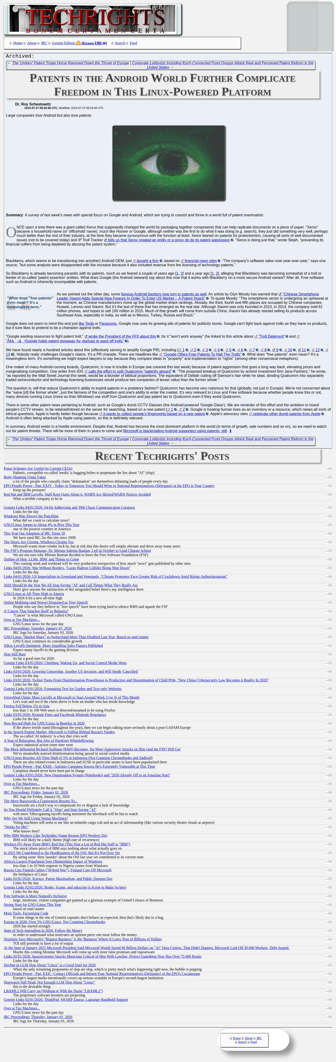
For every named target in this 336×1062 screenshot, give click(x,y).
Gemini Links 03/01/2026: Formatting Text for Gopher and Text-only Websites (63, 690)
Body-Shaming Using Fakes (25, 478)
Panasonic (108, 325)
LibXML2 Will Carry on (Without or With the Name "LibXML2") (53, 992)
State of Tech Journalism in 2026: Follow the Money (43, 932)
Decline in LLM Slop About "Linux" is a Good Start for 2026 (50, 966)
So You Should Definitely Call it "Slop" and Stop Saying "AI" (50, 811)
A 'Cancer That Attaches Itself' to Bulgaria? (36, 612)
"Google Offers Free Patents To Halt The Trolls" (202, 356)
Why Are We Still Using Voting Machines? (36, 819)
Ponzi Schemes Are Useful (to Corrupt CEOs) (38, 470)
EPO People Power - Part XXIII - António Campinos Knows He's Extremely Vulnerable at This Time (79, 768)
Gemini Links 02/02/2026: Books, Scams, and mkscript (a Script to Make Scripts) (65, 888)
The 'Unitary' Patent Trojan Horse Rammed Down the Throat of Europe (70, 64)
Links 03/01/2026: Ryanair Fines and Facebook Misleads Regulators (55, 716)
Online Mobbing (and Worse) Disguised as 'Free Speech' (46, 604)
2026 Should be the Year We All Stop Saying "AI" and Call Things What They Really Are (71, 586)
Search (120, 43)
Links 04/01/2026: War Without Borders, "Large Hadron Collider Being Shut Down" (67, 569)
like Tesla (86, 325)
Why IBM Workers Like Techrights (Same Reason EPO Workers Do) (55, 837)
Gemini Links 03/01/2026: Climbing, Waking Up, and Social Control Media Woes (65, 664)
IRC (44, 43)
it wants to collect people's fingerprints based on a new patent (154, 415)
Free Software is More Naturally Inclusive (35, 897)
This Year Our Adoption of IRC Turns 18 (34, 534)
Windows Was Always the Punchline (31, 517)
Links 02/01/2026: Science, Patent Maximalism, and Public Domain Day (58, 880)
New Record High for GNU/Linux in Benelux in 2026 (44, 724)
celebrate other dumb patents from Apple (286, 415)
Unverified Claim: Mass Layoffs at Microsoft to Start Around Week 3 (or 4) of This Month (71, 699)
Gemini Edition (63, 43)
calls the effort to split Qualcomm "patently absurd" (130, 373)
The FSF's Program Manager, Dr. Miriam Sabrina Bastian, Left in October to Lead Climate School (77, 552)
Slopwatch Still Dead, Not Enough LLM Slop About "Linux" (49, 983)
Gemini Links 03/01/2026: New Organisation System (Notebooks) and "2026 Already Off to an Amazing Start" (87, 776)
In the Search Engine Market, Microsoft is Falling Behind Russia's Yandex (59, 733)
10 (290, 351)
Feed (133, 43)
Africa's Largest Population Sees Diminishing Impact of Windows (53, 863)
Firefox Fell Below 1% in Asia (26, 707)
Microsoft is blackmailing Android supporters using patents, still (175, 432)
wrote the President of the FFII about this (122, 338)
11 (304, 351)
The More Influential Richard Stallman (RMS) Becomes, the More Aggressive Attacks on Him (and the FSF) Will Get (92, 750)
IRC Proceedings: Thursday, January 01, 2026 (38, 1018)
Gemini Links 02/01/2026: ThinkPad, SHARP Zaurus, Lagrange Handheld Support (66, 1001)
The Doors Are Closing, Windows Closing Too (39, 543)
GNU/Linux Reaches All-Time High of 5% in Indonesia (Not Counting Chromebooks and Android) (78, 759)
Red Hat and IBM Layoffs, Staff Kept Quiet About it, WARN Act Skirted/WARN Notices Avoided (77, 496)
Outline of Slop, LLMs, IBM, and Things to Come (41, 560)
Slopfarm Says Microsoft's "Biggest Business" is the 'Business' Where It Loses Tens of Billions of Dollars (83, 940)
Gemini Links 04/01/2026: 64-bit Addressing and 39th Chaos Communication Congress (69, 509)
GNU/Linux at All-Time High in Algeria (34, 595)
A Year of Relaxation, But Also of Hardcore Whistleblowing (49, 742)
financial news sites (201, 262)
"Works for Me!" (16, 828)
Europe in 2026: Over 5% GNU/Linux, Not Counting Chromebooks (54, 923)
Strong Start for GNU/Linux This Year (32, 906)
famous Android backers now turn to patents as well (163, 295)
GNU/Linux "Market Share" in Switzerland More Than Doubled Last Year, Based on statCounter (76, 638)
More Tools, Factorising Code (26, 914)
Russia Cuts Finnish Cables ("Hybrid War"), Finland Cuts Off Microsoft (58, 871)
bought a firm (147, 262)
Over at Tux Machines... (22, 621)
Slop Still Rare (15, 655)
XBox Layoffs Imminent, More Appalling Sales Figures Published (53, 647)
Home (17, 43)
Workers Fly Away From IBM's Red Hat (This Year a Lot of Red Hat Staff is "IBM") (67, 845)
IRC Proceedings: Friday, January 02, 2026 (36, 794)
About (31, 43)
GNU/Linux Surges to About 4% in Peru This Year (41, 526)
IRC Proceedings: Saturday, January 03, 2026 (38, 629)
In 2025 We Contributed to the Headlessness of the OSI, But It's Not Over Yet (62, 854)
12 (317, 351)
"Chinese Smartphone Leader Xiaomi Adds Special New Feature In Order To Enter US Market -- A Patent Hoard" (188, 297)
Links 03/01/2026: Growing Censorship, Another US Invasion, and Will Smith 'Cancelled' (71, 673)
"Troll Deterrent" (271, 338)
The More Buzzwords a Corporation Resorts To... (40, 802)
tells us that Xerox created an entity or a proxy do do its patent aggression (169, 241)
